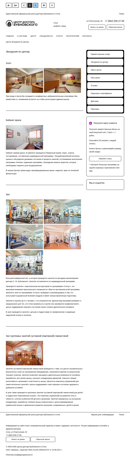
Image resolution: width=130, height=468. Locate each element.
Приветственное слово (100, 54)
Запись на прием (97, 27)
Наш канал (95, 78)
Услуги (59, 36)
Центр (33, 36)
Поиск (121, 14)
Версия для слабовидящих (102, 415)
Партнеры (95, 109)
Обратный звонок (115, 27)
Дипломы (95, 101)
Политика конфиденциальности (19, 455)
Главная (10, 36)
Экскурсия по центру (99, 62)
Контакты (87, 36)
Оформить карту (105, 159)
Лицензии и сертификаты (101, 93)
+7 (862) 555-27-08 (114, 21)
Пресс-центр (96, 70)
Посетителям (72, 36)
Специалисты (46, 36)
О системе (22, 36)
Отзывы (94, 86)
